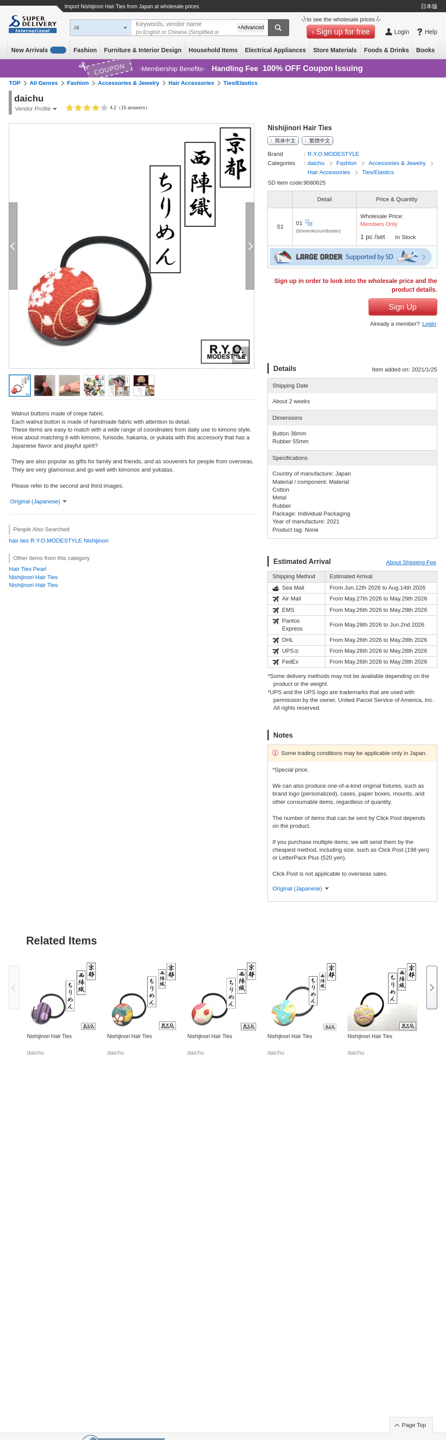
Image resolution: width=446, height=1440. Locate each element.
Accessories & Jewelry (128, 83)
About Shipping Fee (411, 562)
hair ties (19, 540)
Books (425, 50)
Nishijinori (96, 540)
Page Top (414, 1425)
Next (431, 987)
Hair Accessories (191, 83)
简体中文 (285, 141)
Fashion (85, 50)
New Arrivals (39, 50)
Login (429, 323)
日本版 (429, 6)
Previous (14, 987)
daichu (316, 163)
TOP (14, 83)
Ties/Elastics (240, 83)
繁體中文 (319, 141)
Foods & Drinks (386, 50)
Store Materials (335, 50)
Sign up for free (343, 31)
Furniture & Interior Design (143, 50)
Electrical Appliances (275, 50)
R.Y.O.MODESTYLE (56, 540)
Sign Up (402, 307)
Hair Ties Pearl (27, 569)
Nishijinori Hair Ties (33, 577)
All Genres (44, 83)
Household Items (213, 50)
